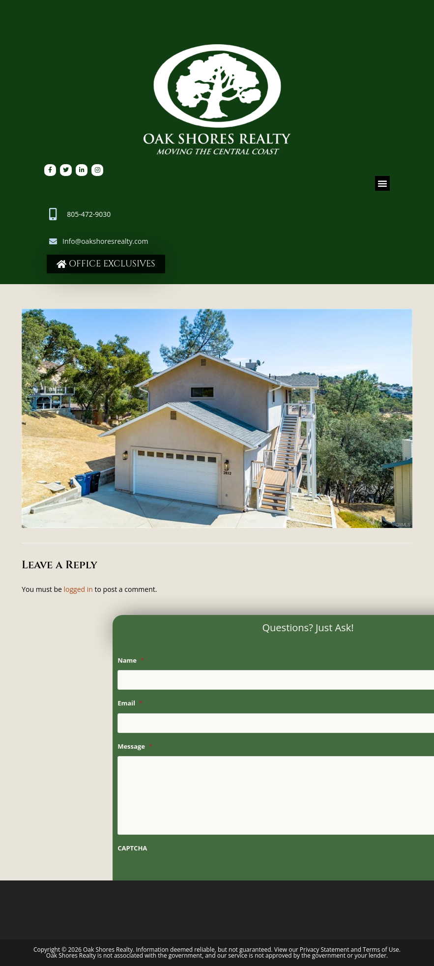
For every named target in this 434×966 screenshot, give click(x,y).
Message (234, 746)
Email (229, 703)
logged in (78, 589)
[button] (382, 183)
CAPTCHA (231, 848)
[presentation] (291, 877)
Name (230, 660)
